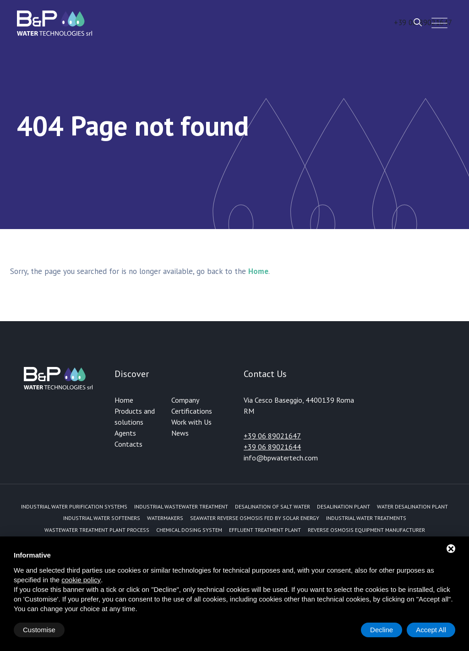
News (180, 433)
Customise (39, 630)
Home (124, 400)
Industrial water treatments (366, 517)
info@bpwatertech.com (281, 457)
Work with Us (191, 422)
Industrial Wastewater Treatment (181, 506)
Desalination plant (343, 506)
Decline (381, 630)
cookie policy (81, 580)
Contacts (128, 444)
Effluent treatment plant (265, 529)
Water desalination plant (412, 506)
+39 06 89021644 (272, 446)
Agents (125, 433)
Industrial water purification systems (74, 506)
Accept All (431, 630)
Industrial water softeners (101, 517)
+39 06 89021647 (272, 435)
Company (185, 400)
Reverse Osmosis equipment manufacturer (366, 529)
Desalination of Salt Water (272, 506)
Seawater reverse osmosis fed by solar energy (254, 517)
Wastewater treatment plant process (96, 529)
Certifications (191, 411)
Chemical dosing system (189, 529)
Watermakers (165, 517)
